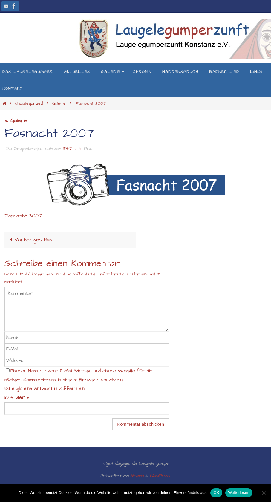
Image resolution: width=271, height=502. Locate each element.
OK (216, 492)
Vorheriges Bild (29, 239)
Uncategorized (29, 103)
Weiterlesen (238, 492)
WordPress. (160, 475)
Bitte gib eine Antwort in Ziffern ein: (44, 388)
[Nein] (264, 493)
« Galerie (15, 120)
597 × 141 (72, 148)
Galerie (59, 103)
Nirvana (137, 475)
